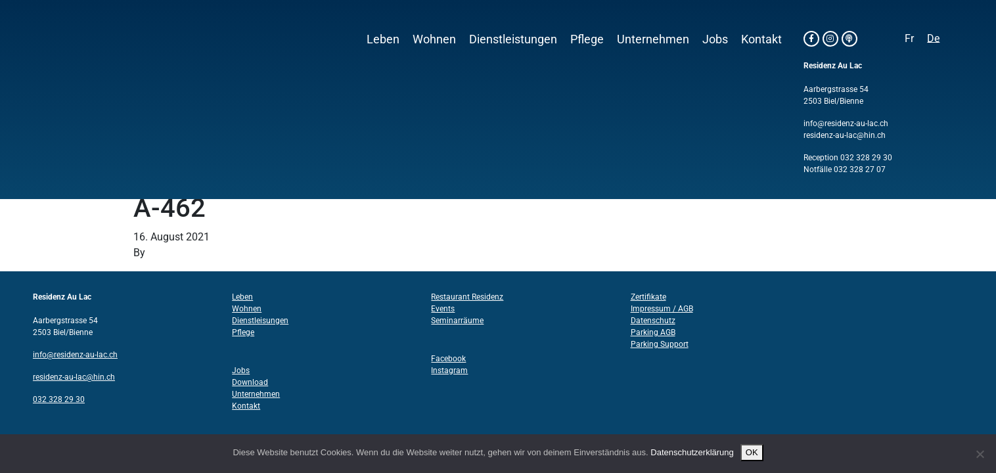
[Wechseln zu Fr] (909, 39)
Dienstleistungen (513, 39)
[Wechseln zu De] (933, 39)
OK (752, 452)
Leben (383, 39)
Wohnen (434, 39)
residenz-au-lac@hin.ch (845, 135)
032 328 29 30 (866, 157)
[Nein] (979, 454)
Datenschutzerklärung (691, 452)
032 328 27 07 (860, 169)
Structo (164, 252)
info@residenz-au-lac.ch (846, 123)
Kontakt (761, 39)
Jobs (715, 39)
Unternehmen (653, 39)
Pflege (587, 39)
